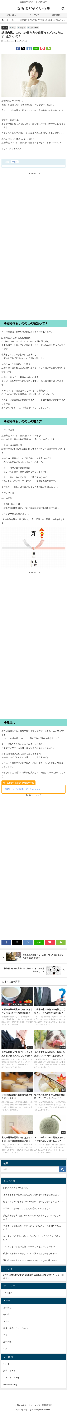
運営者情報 (56, 15)
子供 (5, 1335)
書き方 (22, 27)
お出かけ (7, 1307)
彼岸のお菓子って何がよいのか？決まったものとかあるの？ (31, 1253)
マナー (4, 27)
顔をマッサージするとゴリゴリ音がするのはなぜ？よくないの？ (33, 1201)
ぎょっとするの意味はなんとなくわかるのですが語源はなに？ (32, 1195)
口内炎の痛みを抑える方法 (15, 1188)
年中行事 (7, 1342)
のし (13, 27)
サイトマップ (34, 15)
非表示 (14, 162)
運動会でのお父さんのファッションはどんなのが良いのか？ (31, 1260)
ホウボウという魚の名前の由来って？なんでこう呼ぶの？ (30, 1246)
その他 (6, 1314)
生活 (5, 1349)
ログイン (7, 1364)
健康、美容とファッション (15, 1328)
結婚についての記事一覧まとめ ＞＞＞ (23, 789)
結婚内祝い (34, 27)
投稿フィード (9, 1371)
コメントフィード (11, 1377)
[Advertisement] (33, 210)
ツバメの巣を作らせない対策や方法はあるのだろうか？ (28, 1275)
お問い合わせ (11, 15)
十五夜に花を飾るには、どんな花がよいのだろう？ (27, 1208)
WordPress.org (10, 1384)
